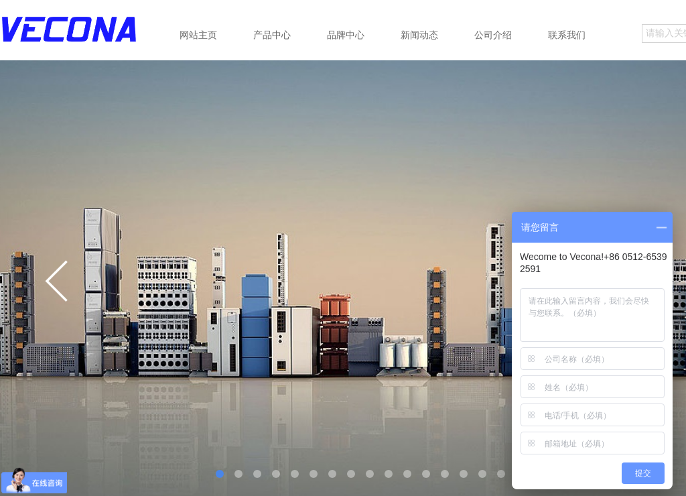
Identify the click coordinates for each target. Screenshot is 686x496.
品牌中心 (345, 34)
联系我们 (567, 34)
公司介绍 (493, 34)
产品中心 (272, 34)
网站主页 (198, 34)
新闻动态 (419, 34)
